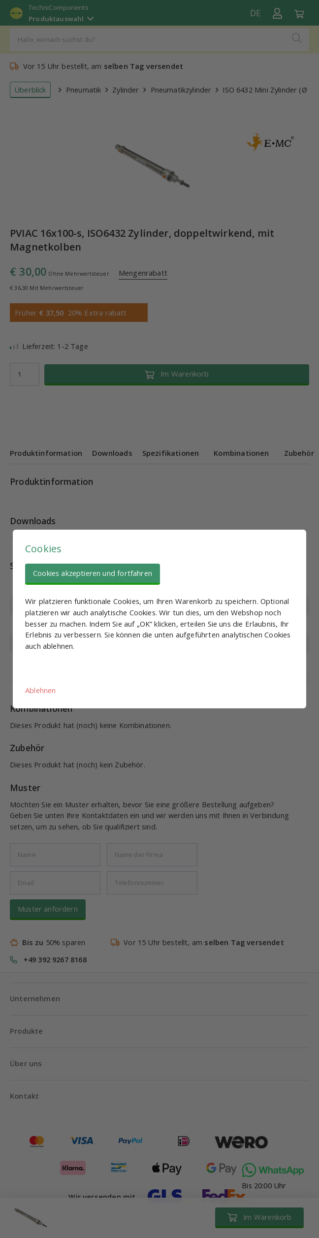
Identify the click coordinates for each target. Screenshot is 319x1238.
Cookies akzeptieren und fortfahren (92, 573)
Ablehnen (40, 690)
